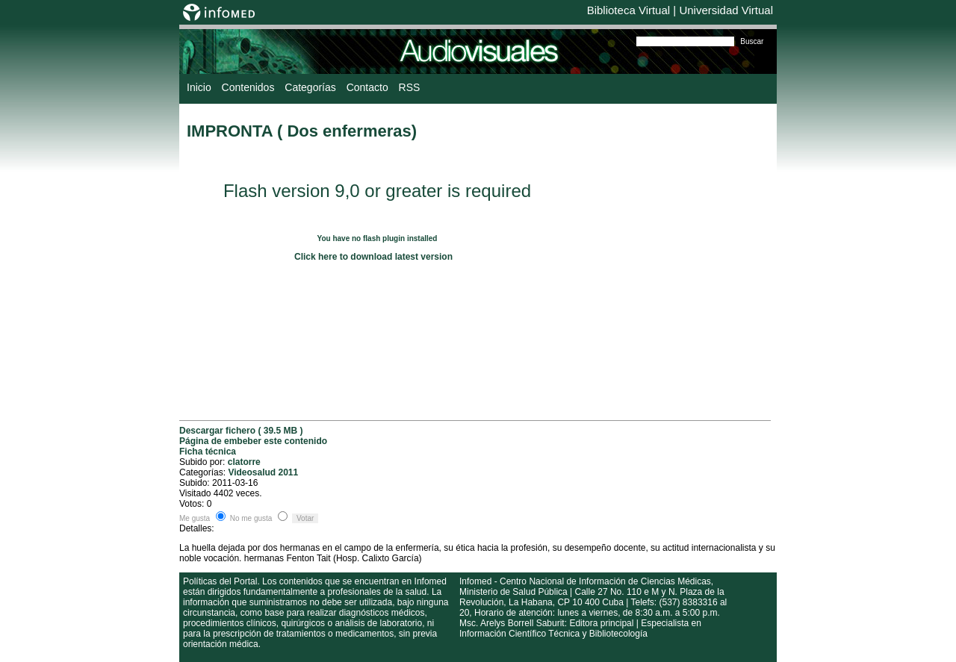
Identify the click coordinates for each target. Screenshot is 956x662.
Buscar (751, 41)
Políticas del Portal (220, 581)
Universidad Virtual (726, 10)
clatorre (244, 462)
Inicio (199, 87)
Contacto (367, 87)
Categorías (310, 87)
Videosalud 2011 (263, 472)
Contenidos (248, 87)
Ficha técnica (207, 451)
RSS (409, 87)
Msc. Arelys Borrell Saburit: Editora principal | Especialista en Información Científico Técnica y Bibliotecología (580, 628)
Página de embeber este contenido (253, 441)
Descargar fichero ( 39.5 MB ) (240, 430)
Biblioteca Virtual (628, 10)
